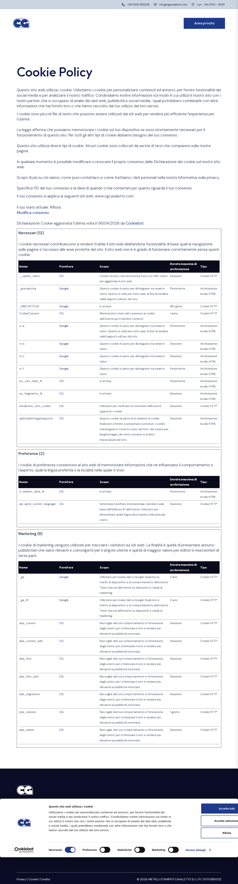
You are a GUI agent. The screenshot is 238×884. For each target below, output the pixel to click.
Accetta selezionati (206, 847)
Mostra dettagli (196, 876)
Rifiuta (207, 859)
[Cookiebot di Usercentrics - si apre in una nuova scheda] (24, 877)
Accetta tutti (207, 835)
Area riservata (186, 803)
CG (61, 276)
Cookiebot (135, 223)
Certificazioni (79, 813)
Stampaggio (131, 803)
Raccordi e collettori (138, 815)
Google (64, 288)
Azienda (76, 803)
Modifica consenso (33, 212)
